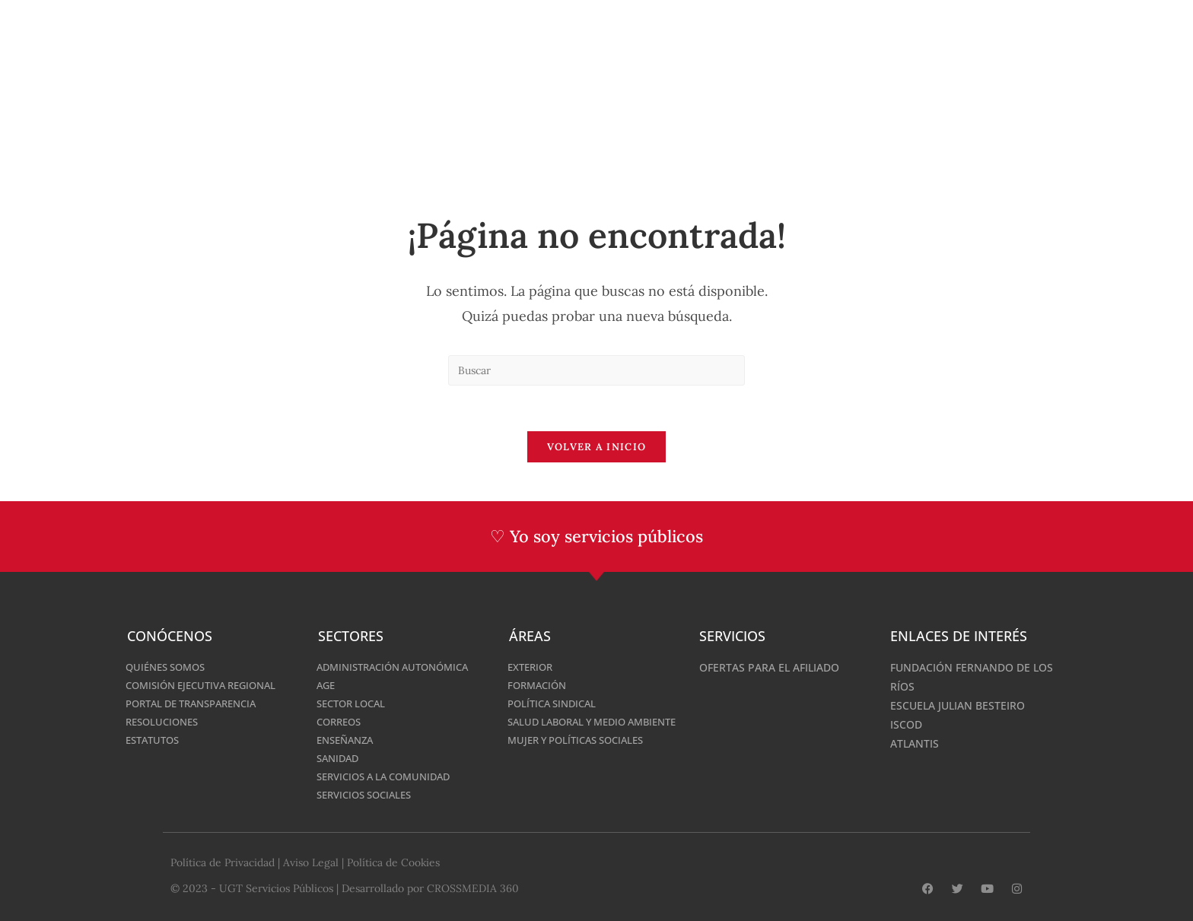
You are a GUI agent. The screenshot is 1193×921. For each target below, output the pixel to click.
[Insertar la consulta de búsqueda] (596, 370)
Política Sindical (555, 703)
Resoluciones (165, 721)
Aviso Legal (311, 862)
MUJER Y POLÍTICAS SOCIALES (582, 755)
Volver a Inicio (597, 447)
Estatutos (155, 739)
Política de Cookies (394, 862)
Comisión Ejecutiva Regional (208, 685)
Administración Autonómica (400, 666)
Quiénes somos (169, 666)
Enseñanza (348, 739)
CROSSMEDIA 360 (473, 888)
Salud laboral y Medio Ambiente (572, 729)
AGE (327, 685)
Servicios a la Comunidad (390, 776)
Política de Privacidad (222, 862)
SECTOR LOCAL (355, 703)
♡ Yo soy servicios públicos (597, 537)
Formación (539, 685)
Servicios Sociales (369, 794)
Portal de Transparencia (199, 703)
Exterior (532, 666)
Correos (341, 721)
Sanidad (340, 758)
